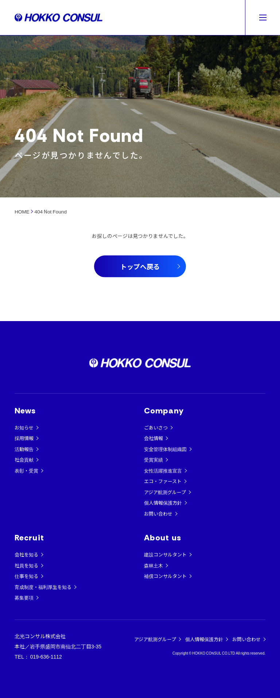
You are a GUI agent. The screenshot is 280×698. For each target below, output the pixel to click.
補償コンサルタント (165, 575)
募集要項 (24, 597)
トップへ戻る (140, 266)
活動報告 (24, 449)
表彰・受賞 (26, 470)
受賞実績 (153, 459)
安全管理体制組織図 (165, 449)
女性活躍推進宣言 (163, 470)
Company (164, 410)
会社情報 (153, 438)
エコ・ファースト (163, 481)
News (25, 410)
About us (162, 537)
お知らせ (24, 427)
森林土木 (153, 565)
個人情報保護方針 (163, 502)
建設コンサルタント (165, 554)
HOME (22, 211)
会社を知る (26, 554)
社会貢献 (24, 459)
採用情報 (24, 438)
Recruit (29, 537)
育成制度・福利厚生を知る (43, 586)
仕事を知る (26, 575)
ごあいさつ (156, 427)
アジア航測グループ (165, 492)
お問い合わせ (158, 513)
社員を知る (26, 565)
